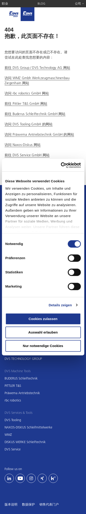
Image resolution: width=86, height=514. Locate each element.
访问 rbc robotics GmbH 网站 (27, 93)
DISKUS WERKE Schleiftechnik (25, 442)
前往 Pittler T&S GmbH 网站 (26, 103)
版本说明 (11, 504)
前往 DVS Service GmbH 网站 (27, 155)
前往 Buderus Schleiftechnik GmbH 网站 (35, 113)
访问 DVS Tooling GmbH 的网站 (29, 124)
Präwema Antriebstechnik (22, 393)
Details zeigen (60, 305)
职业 (5, 3)
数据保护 (28, 504)
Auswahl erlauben (43, 332)
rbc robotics (13, 400)
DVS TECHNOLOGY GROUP (23, 359)
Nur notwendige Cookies (43, 346)
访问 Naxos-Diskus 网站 (23, 144)
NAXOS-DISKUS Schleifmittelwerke (28, 427)
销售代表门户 (49, 504)
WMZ (8, 435)
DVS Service (13, 449)
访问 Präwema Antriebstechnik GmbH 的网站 (39, 134)
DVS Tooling (13, 420)
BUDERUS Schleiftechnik (21, 378)
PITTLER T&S (13, 386)
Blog (41, 3)
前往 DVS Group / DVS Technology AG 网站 (37, 67)
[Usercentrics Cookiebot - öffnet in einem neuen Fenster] (61, 165)
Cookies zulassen (43, 319)
